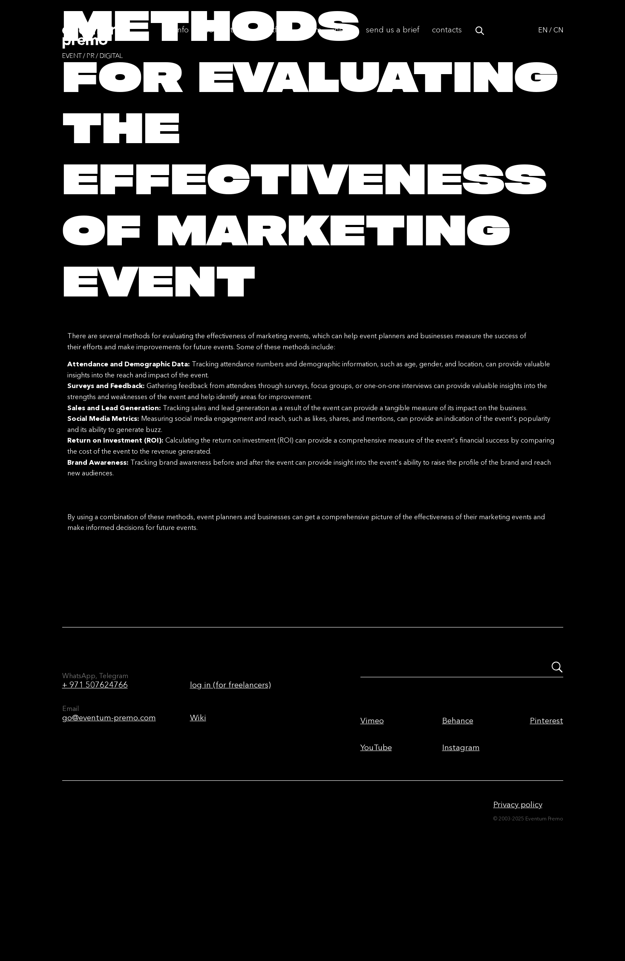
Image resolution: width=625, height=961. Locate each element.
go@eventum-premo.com (109, 803)
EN (542, 39)
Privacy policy (517, 890)
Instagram (461, 832)
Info (182, 39)
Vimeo (372, 806)
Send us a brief (392, 39)
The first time (224, 39)
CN (558, 39)
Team (312, 39)
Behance (457, 806)
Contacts (447, 39)
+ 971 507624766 (95, 770)
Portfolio (274, 39)
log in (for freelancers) (230, 770)
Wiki (198, 803)
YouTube (376, 832)
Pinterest (546, 806)
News (343, 39)
